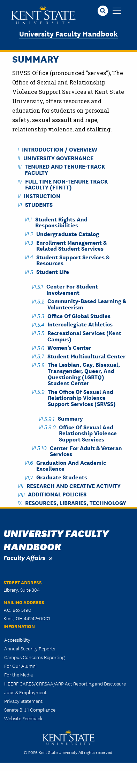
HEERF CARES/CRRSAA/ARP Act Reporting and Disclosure (65, 683)
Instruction (42, 195)
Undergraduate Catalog (67, 233)
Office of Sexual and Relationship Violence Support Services (88, 432)
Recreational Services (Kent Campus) (84, 335)
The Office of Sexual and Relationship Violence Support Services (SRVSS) (82, 397)
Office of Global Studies (79, 315)
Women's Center (69, 347)
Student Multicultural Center (86, 355)
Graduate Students (61, 477)
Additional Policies (57, 494)
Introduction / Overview (59, 149)
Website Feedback (23, 718)
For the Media (18, 674)
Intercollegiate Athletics (80, 324)
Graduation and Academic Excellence (71, 465)
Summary (70, 418)
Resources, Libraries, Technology (75, 502)
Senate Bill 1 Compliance (29, 709)
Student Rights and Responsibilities (61, 221)
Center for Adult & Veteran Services (86, 450)
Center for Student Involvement (72, 289)
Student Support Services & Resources (72, 259)
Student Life (52, 271)
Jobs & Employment (25, 692)
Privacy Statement (23, 701)
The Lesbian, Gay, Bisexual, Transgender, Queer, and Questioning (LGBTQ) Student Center (84, 373)
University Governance (58, 157)
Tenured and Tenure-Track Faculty (65, 169)
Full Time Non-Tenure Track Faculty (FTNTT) (66, 184)
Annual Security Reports (29, 648)
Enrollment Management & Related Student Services (71, 245)
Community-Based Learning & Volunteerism (86, 304)
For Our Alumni (20, 665)
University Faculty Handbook (68, 33)
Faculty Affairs (24, 557)
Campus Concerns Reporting (34, 657)
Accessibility (17, 639)
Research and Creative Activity (73, 485)
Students (39, 204)
